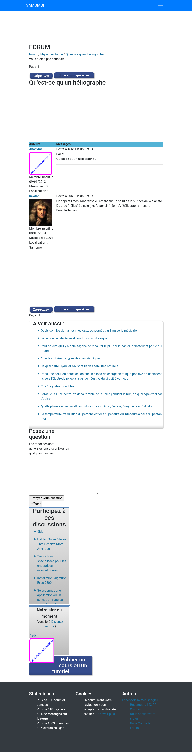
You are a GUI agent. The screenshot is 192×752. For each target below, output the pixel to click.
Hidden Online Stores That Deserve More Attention (51, 544)
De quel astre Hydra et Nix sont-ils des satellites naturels (79, 366)
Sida (40, 531)
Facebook (129, 700)
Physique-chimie (51, 54)
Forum (134, 728)
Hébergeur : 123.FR (143, 705)
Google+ (152, 700)
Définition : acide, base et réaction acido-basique (74, 338)
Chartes (135, 709)
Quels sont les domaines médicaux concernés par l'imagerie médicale (89, 330)
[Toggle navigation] (160, 5)
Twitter (141, 700)
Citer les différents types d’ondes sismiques (71, 358)
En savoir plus (105, 714)
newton (34, 196)
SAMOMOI (35, 5)
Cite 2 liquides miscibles (57, 386)
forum (33, 54)
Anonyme (35, 149)
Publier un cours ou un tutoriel (69, 665)
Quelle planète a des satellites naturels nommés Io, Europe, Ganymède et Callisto (96, 406)
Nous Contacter (140, 723)
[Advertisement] (106, 29)
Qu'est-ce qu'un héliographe (85, 54)
